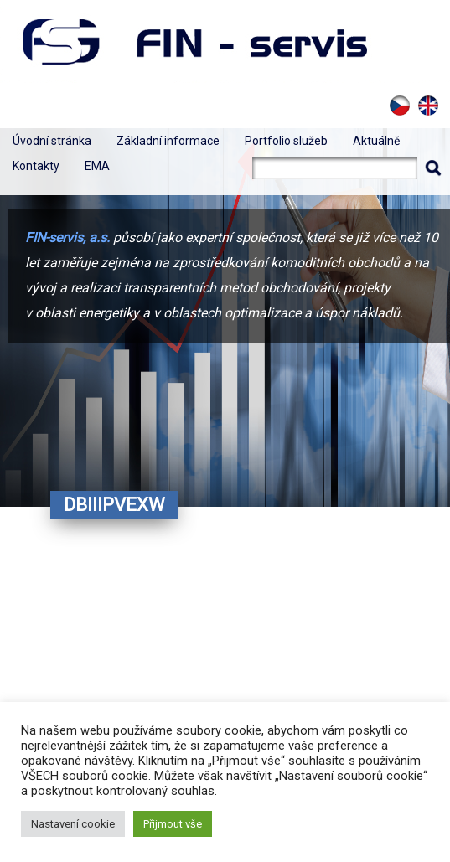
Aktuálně (376, 140)
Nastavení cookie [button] (73, 824)
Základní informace (168, 140)
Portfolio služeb (286, 140)
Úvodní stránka (52, 140)
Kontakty (36, 166)
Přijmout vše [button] (172, 824)
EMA (97, 166)
